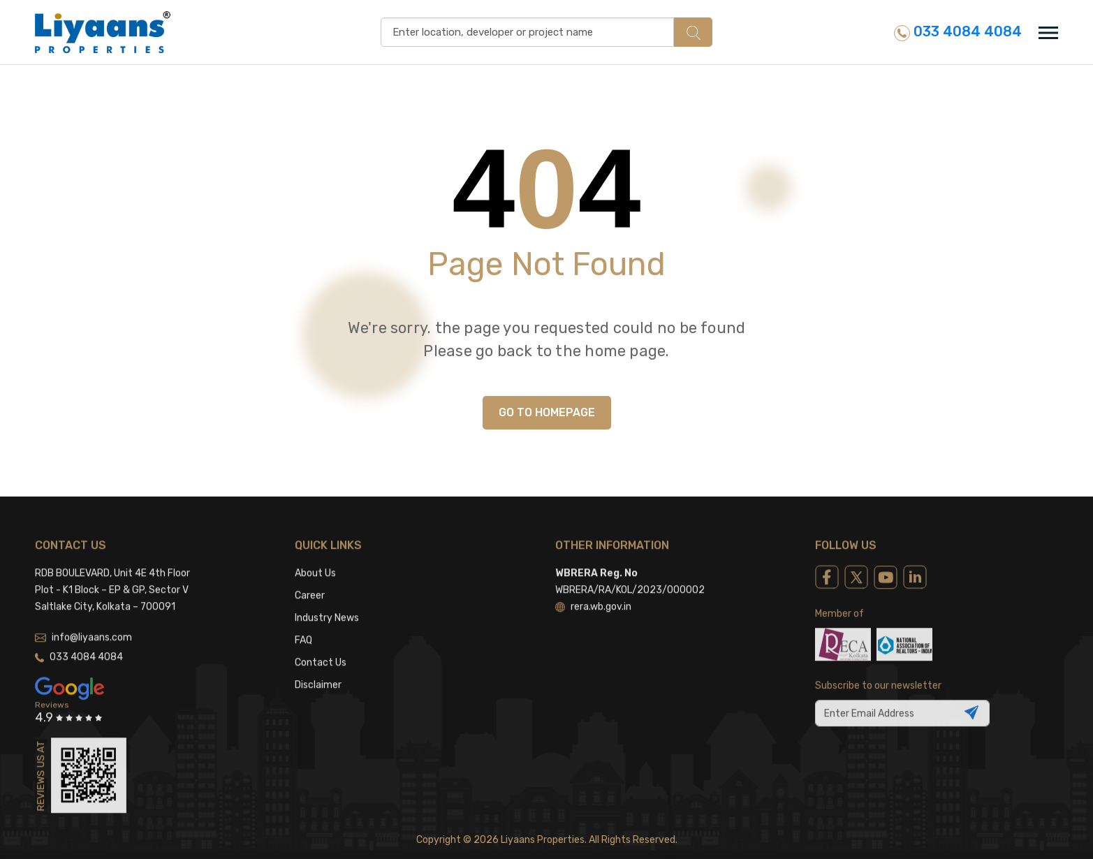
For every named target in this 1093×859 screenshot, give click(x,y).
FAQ (303, 619)
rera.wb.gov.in (593, 586)
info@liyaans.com (83, 616)
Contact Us (320, 641)
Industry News (327, 597)
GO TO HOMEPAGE (547, 412)
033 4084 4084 (958, 32)
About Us (315, 552)
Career (310, 574)
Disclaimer (318, 664)
